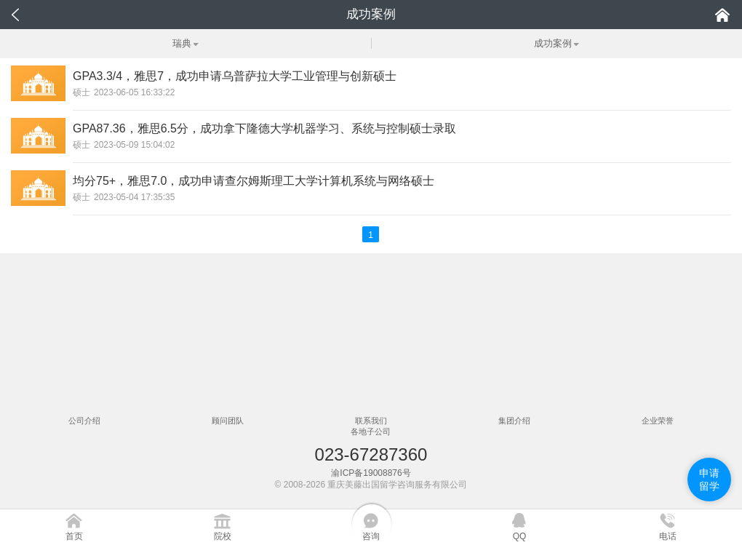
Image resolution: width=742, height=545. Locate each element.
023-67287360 (371, 454)
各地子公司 (371, 431)
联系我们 (371, 420)
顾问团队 (228, 420)
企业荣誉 (658, 420)
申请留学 (709, 479)
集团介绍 (514, 420)
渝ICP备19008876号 (370, 473)
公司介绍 (84, 420)
